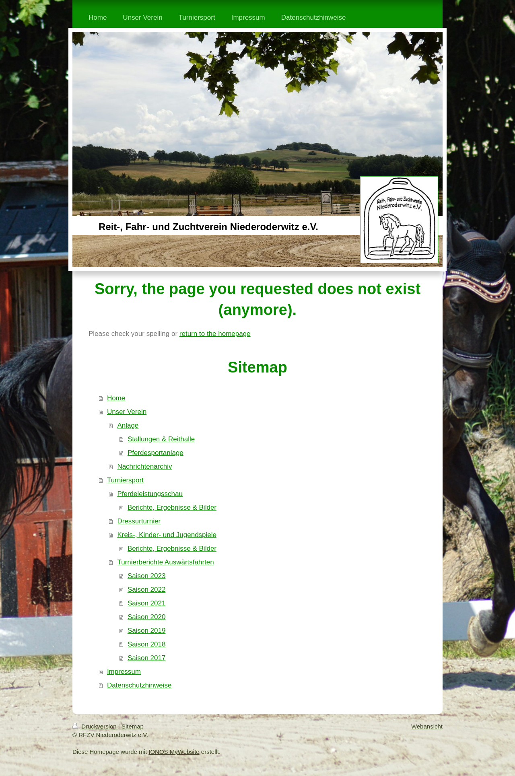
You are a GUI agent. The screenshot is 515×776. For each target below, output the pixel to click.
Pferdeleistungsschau (150, 494)
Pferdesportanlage (155, 453)
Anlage (127, 425)
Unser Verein (126, 412)
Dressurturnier (139, 521)
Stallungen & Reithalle (161, 439)
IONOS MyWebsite (173, 751)
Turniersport (125, 480)
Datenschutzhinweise (139, 685)
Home (116, 398)
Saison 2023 (147, 576)
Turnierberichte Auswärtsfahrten (165, 562)
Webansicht (427, 726)
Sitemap (133, 726)
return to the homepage (215, 334)
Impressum (124, 671)
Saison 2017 (147, 658)
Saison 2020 (147, 617)
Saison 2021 (147, 603)
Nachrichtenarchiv (144, 466)
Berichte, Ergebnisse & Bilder (172, 507)
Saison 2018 (147, 644)
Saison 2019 (147, 630)
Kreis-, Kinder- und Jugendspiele (166, 535)
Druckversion (95, 726)
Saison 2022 (147, 589)
